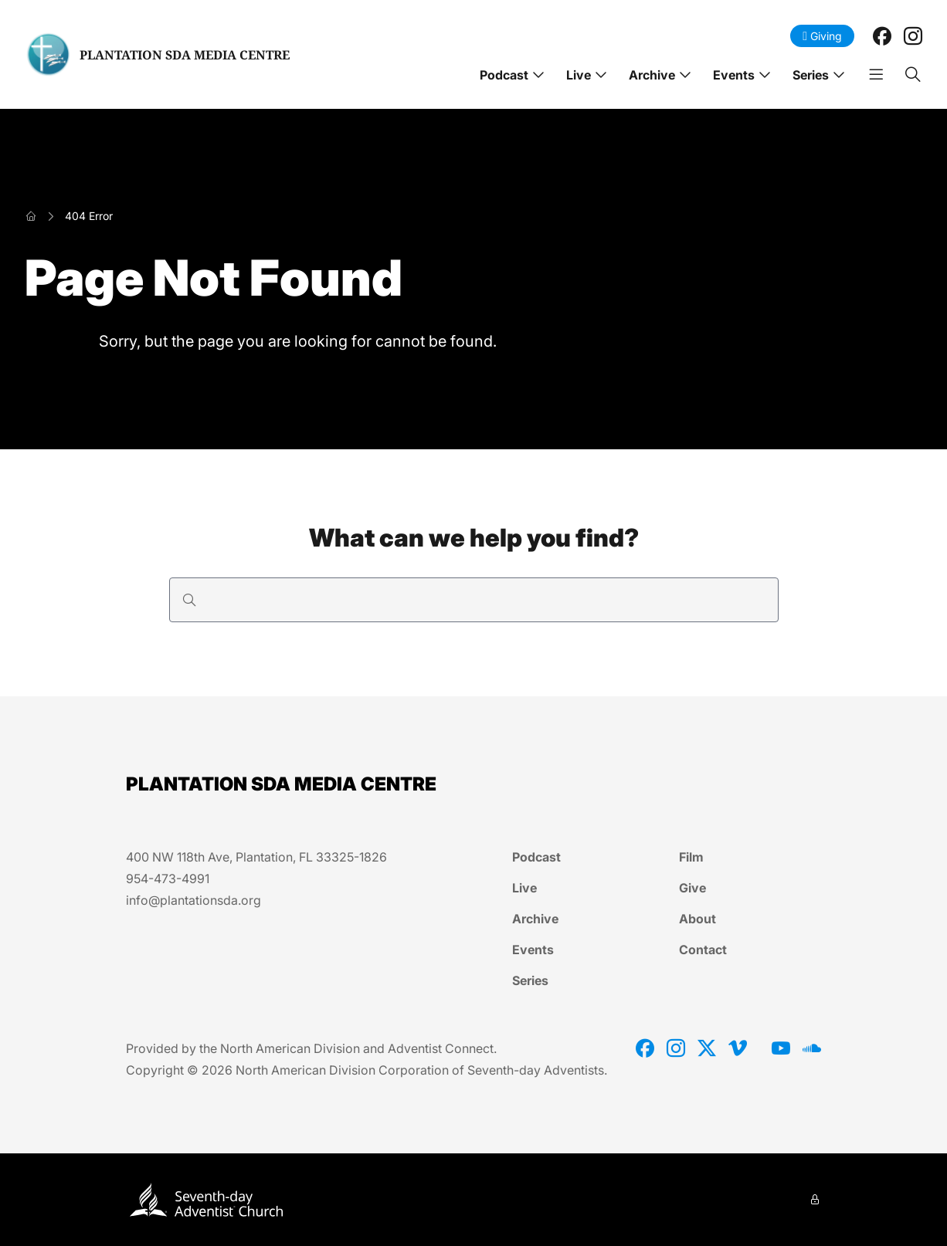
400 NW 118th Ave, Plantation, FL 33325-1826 (256, 857)
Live (578, 75)
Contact (703, 949)
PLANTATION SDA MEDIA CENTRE (185, 54)
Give (692, 888)
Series (811, 75)
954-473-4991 (167, 878)
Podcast (504, 75)
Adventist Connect (441, 1048)
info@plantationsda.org (193, 900)
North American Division (290, 1048)
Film (691, 857)
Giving (822, 35)
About (697, 918)
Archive (652, 75)
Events (734, 75)
